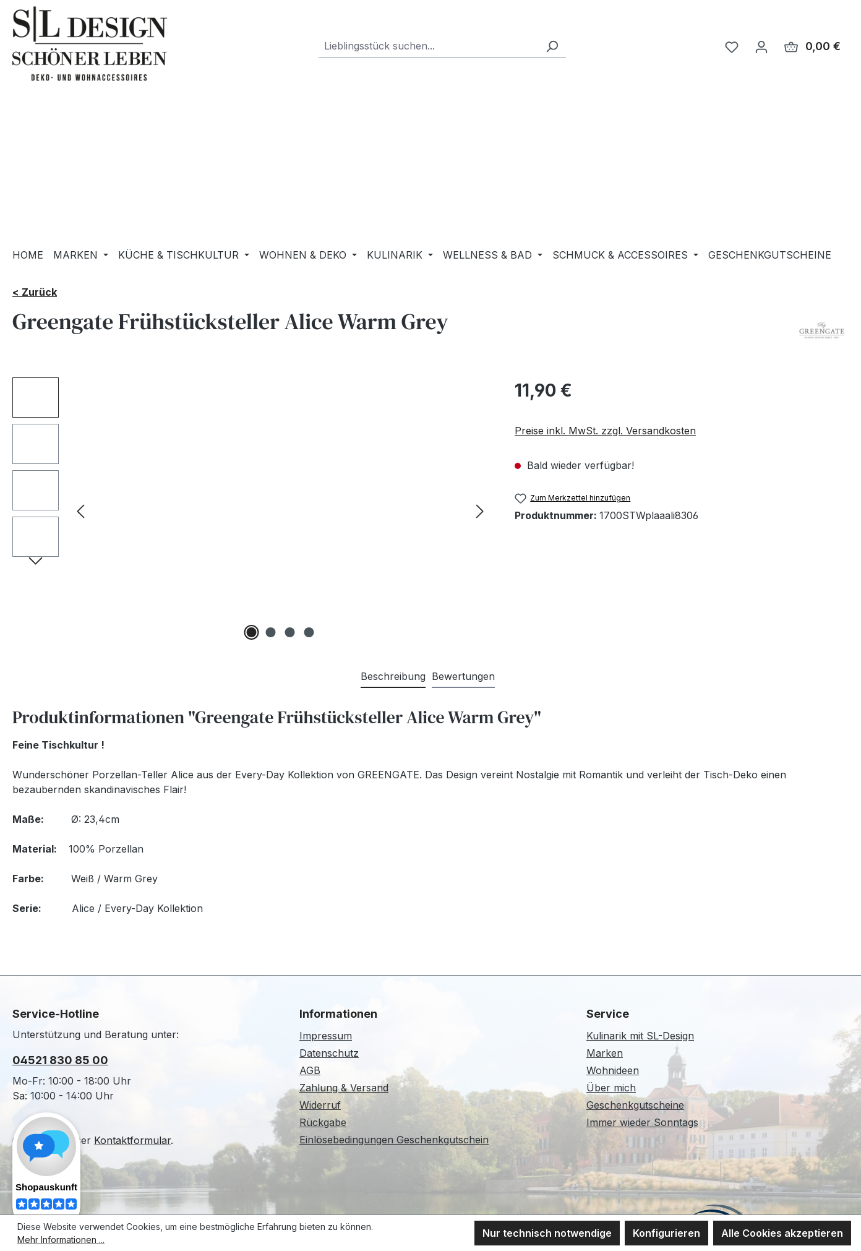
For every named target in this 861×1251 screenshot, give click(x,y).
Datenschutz (329, 1053)
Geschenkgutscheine (635, 1105)
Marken (604, 1053)
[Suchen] (552, 46)
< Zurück (34, 292)
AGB (309, 1070)
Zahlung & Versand (343, 1087)
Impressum (325, 1036)
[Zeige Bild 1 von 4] (252, 632)
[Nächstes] (480, 511)
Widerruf (320, 1105)
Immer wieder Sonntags (642, 1122)
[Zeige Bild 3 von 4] (290, 632)
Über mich (611, 1087)
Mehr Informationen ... (61, 1239)
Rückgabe (322, 1122)
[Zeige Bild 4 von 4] (309, 632)
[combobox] (428, 46)
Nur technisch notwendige (547, 1233)
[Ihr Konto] (761, 46)
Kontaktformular (132, 1140)
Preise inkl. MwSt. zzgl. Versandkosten (605, 430)
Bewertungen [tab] (463, 676)
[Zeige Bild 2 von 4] (271, 632)
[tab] (393, 677)
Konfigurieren (666, 1233)
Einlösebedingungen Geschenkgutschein (394, 1139)
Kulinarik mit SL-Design (640, 1036)
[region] (251, 510)
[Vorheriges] (80, 511)
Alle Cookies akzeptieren (782, 1233)
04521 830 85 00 (60, 1060)
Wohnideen (612, 1070)
